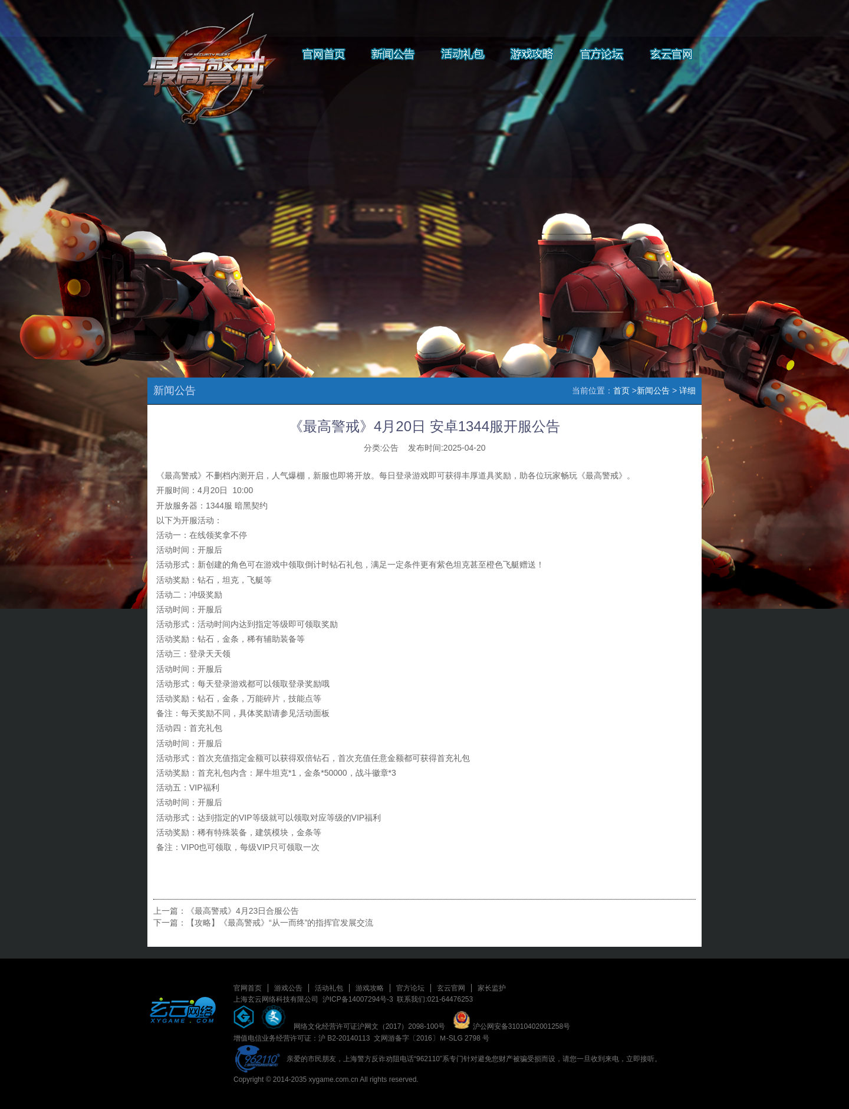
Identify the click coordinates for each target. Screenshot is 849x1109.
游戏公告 (288, 988)
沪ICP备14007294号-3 (358, 999)
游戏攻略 (370, 988)
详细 (687, 390)
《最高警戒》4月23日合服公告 (242, 911)
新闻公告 (653, 390)
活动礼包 (329, 988)
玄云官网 (451, 988)
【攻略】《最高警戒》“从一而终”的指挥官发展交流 (279, 922)
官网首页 (247, 988)
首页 (621, 390)
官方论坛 (410, 988)
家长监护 (492, 988)
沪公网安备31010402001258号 (511, 1026)
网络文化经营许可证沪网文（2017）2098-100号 (369, 1026)
